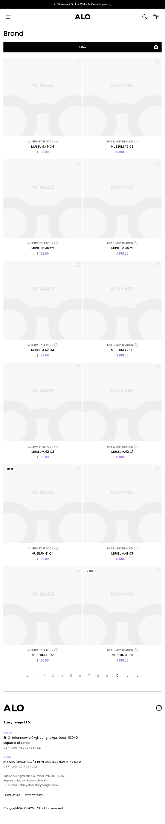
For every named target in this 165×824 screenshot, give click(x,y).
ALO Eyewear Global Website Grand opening (82, 4)
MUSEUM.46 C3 (122, 147)
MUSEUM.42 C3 (122, 350)
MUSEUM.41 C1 (122, 655)
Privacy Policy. (34, 795)
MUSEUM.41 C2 (43, 655)
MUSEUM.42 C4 (43, 350)
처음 (27, 675)
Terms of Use (11, 795)
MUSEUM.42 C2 (43, 452)
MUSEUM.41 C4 (43, 554)
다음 (128, 675)
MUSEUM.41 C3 (122, 554)
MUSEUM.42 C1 (122, 452)
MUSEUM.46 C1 (122, 248)
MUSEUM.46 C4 (43, 147)
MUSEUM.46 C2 (43, 248)
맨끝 (137, 675)
